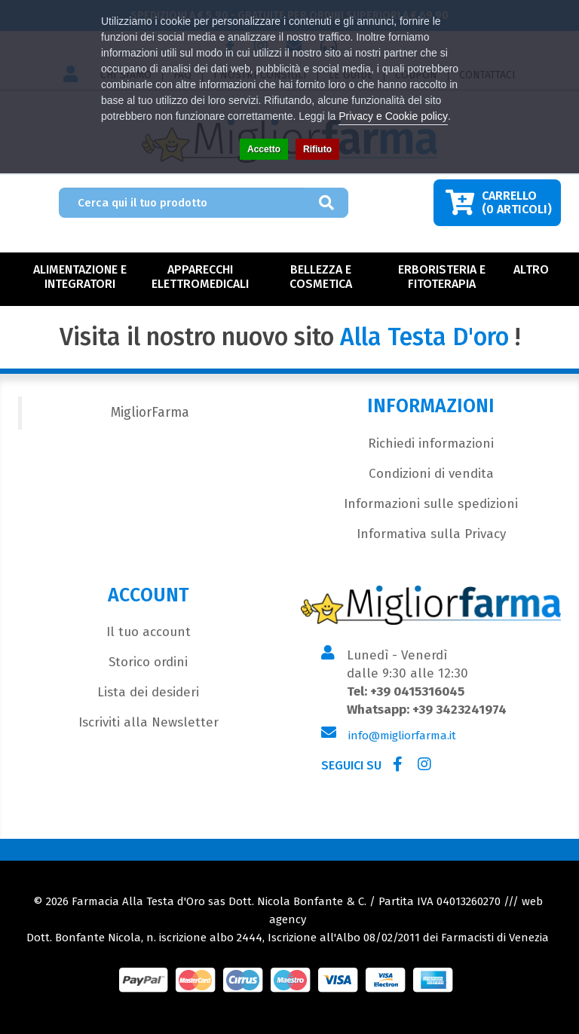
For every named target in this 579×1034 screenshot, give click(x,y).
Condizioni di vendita (431, 474)
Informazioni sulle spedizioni (431, 504)
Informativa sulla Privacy (431, 534)
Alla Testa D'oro (424, 337)
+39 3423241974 (459, 709)
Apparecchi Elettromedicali (200, 276)
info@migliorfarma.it (402, 735)
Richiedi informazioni (431, 443)
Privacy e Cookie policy (393, 116)
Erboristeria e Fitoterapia (442, 276)
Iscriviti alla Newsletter (148, 722)
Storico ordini (148, 662)
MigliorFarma (150, 413)
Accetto (263, 149)
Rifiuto (317, 149)
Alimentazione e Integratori (80, 276)
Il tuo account (148, 632)
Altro (531, 269)
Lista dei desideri (148, 692)
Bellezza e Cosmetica (321, 276)
